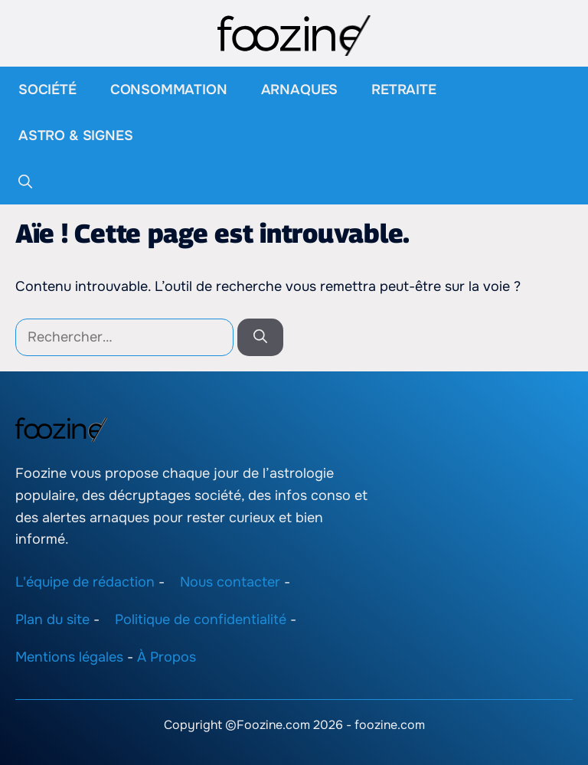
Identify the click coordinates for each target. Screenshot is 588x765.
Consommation (168, 89)
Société (47, 89)
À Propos (166, 657)
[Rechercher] (260, 337)
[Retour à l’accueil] (294, 34)
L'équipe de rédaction (85, 582)
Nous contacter (230, 582)
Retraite (403, 89)
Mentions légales (69, 657)
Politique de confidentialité (200, 619)
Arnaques (299, 89)
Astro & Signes (75, 135)
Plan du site (52, 619)
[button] (25, 181)
